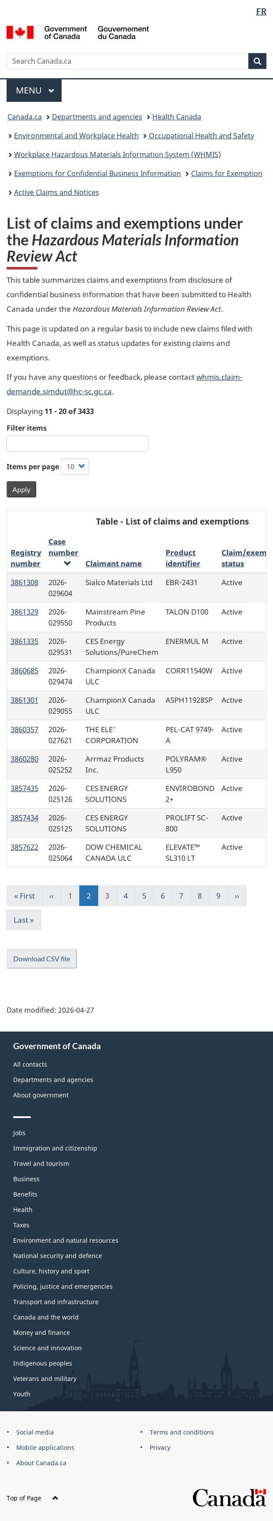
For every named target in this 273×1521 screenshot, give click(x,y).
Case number (63, 551)
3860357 (24, 729)
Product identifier (183, 557)
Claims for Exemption (226, 173)
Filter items (27, 428)
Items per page (33, 466)
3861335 (24, 641)
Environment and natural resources (65, 1240)
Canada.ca (24, 117)
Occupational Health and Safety (201, 135)
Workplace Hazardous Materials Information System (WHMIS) (117, 154)
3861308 (24, 582)
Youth (21, 1394)
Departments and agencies (97, 117)
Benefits (25, 1194)
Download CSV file (41, 958)
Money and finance (41, 1332)
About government (41, 1095)
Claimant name (113, 563)
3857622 (24, 846)
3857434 (24, 817)
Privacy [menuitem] (160, 1447)
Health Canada (176, 117)
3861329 (24, 611)
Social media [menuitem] (35, 1432)
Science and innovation (47, 1348)
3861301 (24, 699)
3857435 (24, 788)
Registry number (26, 557)
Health (23, 1209)
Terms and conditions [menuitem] (182, 1432)
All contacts (30, 1064)
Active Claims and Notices (56, 192)
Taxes (21, 1225)
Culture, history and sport (51, 1271)
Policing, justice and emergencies (63, 1286)
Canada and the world (46, 1317)
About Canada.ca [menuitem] (41, 1463)
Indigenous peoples (42, 1363)
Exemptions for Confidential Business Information (97, 173)
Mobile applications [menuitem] (45, 1447)
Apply (21, 489)
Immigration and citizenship (55, 1148)
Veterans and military (45, 1378)
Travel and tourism (41, 1163)
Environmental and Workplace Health (76, 135)
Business (26, 1179)
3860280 (24, 758)
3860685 (24, 670)
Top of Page (33, 1498)
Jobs (19, 1133)
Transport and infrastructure (56, 1302)
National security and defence (57, 1255)
